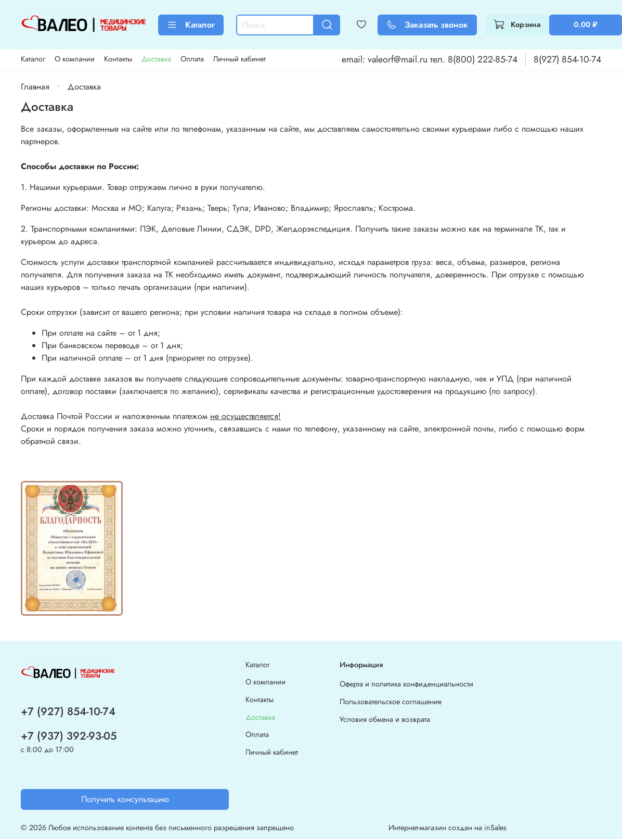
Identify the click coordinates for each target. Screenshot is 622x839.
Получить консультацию (125, 799)
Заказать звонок (427, 25)
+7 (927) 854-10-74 (68, 711)
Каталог (191, 25)
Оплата (192, 59)
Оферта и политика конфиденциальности (406, 684)
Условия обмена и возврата (385, 719)
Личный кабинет (239, 59)
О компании (75, 59)
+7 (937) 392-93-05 (68, 736)
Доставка (156, 59)
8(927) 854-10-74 (567, 59)
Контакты (118, 59)
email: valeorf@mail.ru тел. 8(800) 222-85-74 (429, 59)
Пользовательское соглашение (391, 701)
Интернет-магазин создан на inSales (447, 827)
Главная (35, 87)
